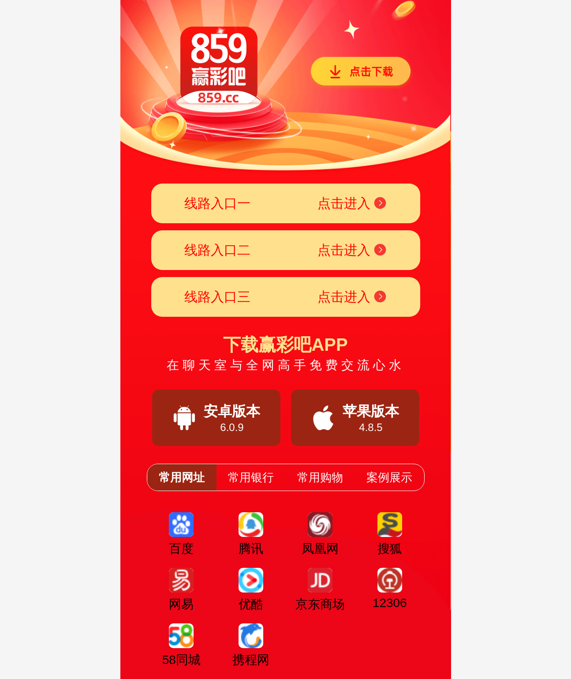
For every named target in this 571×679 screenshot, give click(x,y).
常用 (182, 477)
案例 (389, 477)
